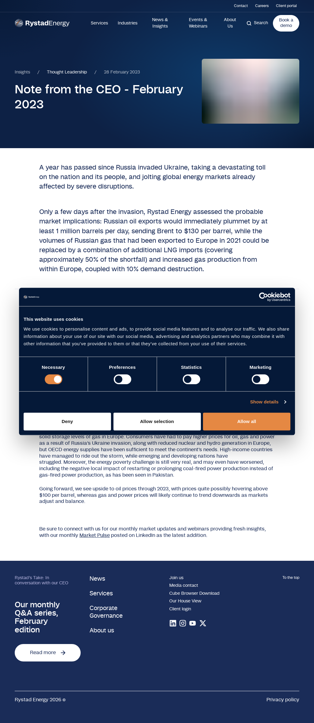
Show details (264, 401)
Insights (22, 72)
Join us (176, 578)
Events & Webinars (198, 23)
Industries (127, 23)
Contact (241, 6)
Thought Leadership (67, 72)
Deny (67, 421)
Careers (262, 6)
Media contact (183, 585)
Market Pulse (94, 535)
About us (102, 631)
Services (99, 23)
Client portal (286, 6)
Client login (180, 609)
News (97, 579)
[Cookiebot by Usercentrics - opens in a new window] (263, 297)
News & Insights (160, 23)
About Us (230, 23)
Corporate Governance (106, 612)
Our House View (185, 601)
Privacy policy (282, 699)
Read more (47, 652)
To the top (290, 577)
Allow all (246, 421)
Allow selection (157, 421)
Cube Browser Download (194, 593)
